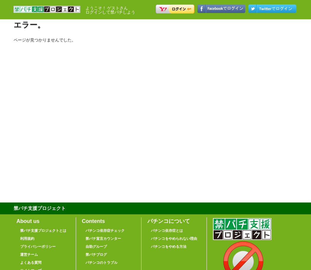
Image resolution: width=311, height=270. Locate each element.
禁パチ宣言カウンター (103, 239)
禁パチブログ (96, 255)
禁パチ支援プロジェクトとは (43, 231)
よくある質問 (30, 263)
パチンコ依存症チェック (105, 231)
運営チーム (29, 255)
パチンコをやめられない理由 (174, 239)
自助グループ (96, 247)
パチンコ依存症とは (167, 231)
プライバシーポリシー (38, 247)
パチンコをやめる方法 (168, 247)
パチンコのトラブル (101, 263)
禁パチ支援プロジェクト (47, 12)
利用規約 (27, 239)
